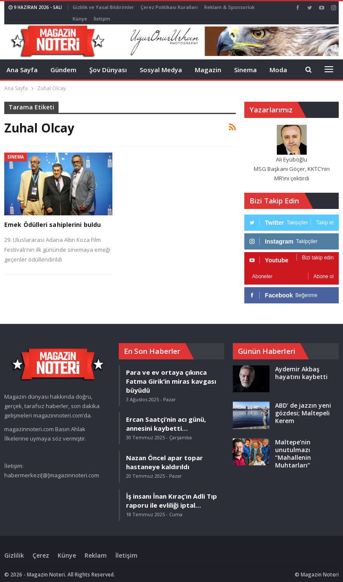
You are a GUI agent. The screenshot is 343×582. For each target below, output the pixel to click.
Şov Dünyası (108, 63)
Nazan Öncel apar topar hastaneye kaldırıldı (164, 456)
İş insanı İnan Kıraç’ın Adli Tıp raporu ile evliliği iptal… (171, 494)
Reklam (96, 549)
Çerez (40, 549)
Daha (212, 7)
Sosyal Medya (161, 63)
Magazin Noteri (320, 568)
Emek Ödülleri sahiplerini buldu (52, 219)
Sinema (245, 63)
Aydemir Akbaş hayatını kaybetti (301, 367)
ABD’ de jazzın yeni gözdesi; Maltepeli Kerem (303, 407)
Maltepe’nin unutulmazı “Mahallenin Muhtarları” (293, 447)
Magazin (208, 63)
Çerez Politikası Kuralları (169, 7)
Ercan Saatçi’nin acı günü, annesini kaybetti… (166, 417)
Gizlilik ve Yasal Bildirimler (103, 7)
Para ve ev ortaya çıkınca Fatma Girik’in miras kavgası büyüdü (171, 375)
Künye (67, 549)
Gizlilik (14, 549)
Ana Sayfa (22, 63)
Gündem (63, 63)
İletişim (126, 549)
